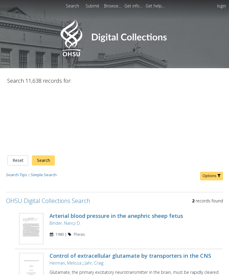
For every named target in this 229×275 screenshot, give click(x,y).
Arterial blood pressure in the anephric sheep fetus (116, 153)
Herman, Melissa (65, 195)
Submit (93, 6)
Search (43, 98)
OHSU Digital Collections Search (48, 138)
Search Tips (16, 112)
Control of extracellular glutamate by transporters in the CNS (130, 187)
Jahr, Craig (94, 195)
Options (211, 113)
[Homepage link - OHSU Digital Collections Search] (114, 55)
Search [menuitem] (72, 6)
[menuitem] (93, 6)
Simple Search (44, 112)
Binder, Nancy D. (65, 160)
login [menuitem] (221, 6)
